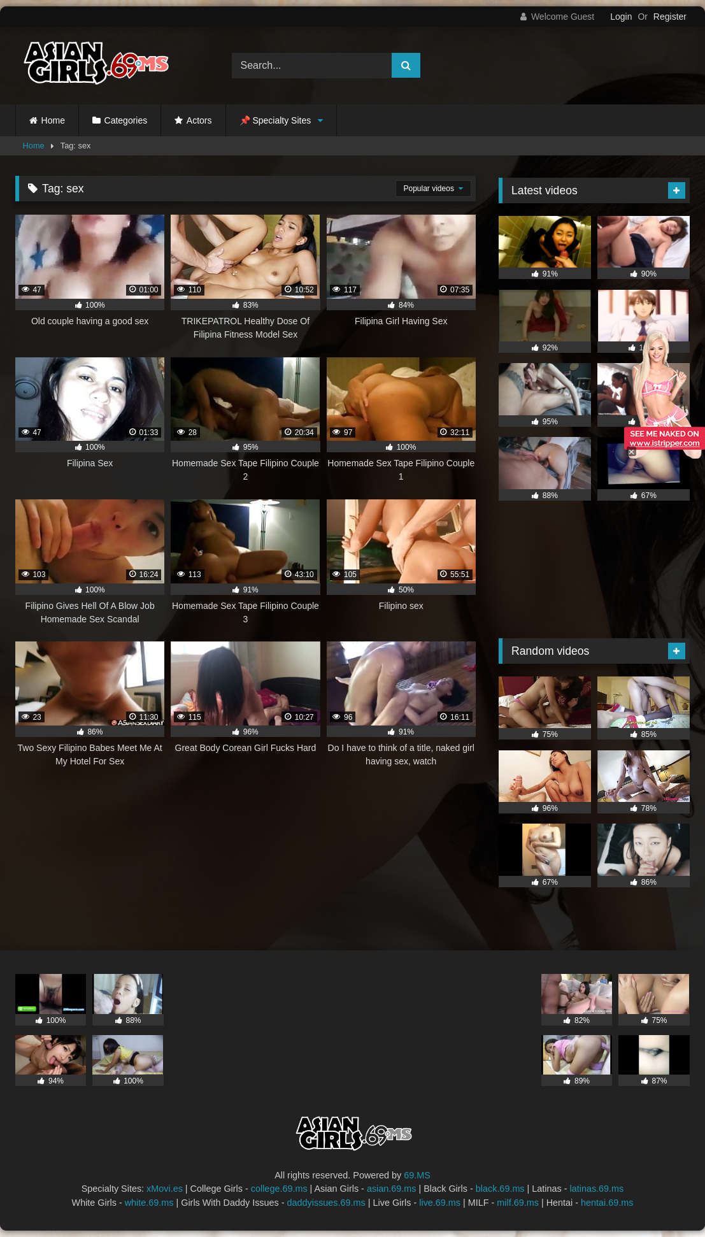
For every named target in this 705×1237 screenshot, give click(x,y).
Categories (126, 120)
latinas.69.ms (597, 1188)
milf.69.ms (518, 1203)
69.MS (417, 1175)
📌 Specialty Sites (275, 120)
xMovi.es (164, 1188)
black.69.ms (500, 1188)
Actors (199, 120)
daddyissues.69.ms (326, 1203)
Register (670, 16)
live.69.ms (439, 1203)
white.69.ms (149, 1203)
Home (53, 120)
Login (621, 16)
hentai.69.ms (607, 1203)
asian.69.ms (392, 1188)
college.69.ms (279, 1188)
